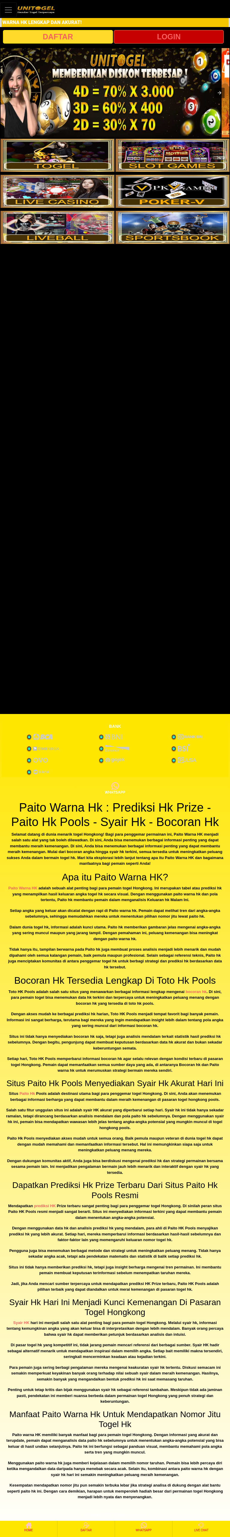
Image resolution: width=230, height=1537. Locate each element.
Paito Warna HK (22, 888)
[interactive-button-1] (57, 155)
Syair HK (21, 1322)
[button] (10, 93)
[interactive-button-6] (172, 227)
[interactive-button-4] (172, 191)
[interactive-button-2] (172, 155)
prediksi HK (45, 1206)
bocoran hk (196, 991)
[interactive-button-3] (57, 191)
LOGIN (169, 36)
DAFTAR (58, 36)
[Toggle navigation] (8, 9)
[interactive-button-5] (57, 227)
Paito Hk (27, 1093)
